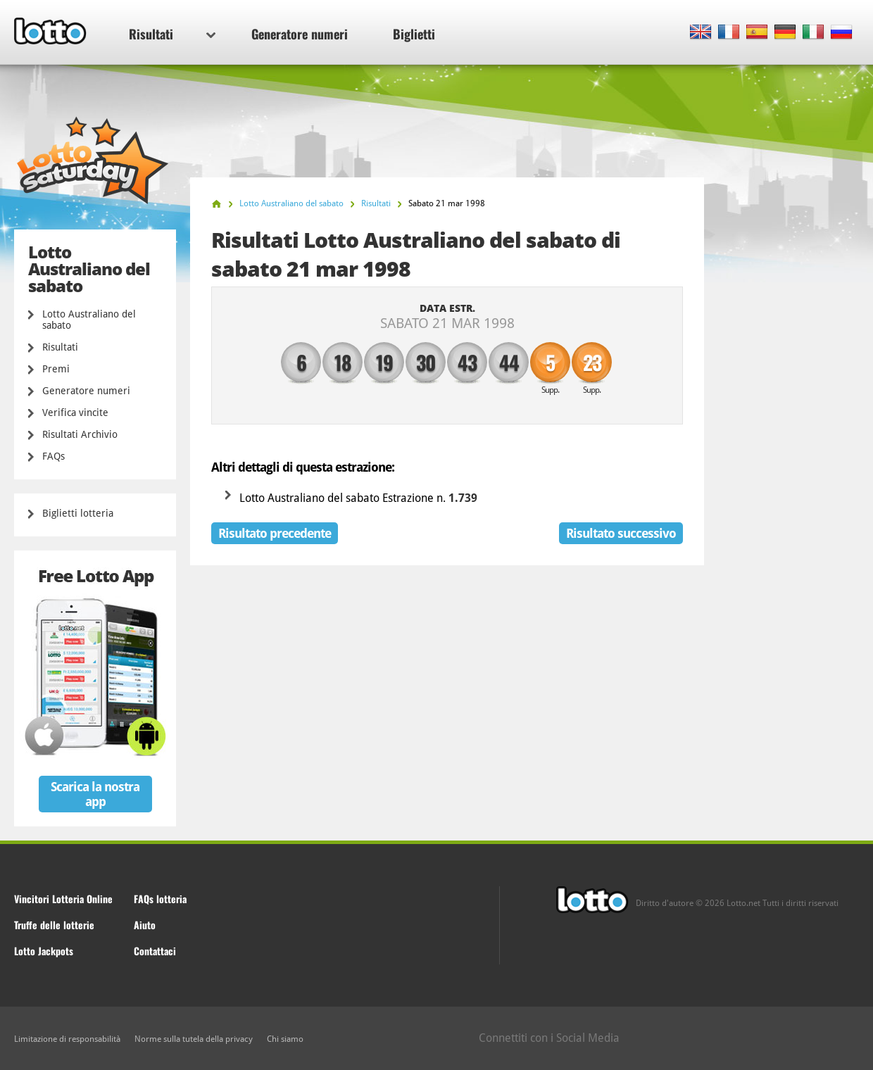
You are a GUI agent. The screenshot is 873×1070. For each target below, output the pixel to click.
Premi (56, 368)
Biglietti (414, 34)
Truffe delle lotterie (54, 924)
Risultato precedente (274, 533)
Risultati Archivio (80, 434)
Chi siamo (285, 1039)
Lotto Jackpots (43, 950)
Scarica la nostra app (95, 794)
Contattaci (155, 950)
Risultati (172, 34)
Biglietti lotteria (77, 513)
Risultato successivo (621, 533)
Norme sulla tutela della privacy (193, 1039)
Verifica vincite (75, 412)
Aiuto (145, 924)
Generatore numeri (299, 34)
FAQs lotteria (160, 898)
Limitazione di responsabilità (67, 1039)
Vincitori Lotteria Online (63, 898)
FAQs (53, 456)
